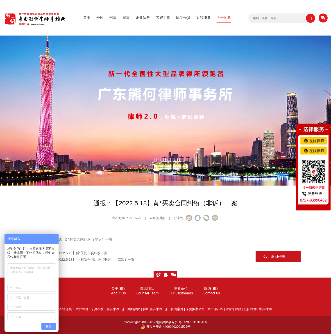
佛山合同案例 (173, 309)
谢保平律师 (233, 309)
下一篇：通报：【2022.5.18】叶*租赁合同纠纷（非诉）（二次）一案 (82, 259)
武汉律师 (82, 309)
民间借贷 (183, 18)
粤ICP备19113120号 (193, 322)
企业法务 (143, 18)
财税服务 (203, 18)
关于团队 (224, 18)
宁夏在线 (97, 309)
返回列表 (278, 256)
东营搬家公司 (195, 309)
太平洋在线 (215, 309)
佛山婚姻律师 (130, 309)
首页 (87, 18)
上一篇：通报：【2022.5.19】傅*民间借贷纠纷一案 (69, 253)
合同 (100, 18)
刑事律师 (112, 309)
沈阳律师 (250, 309)
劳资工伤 (163, 18)
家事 (126, 18)
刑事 (113, 18)
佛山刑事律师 (152, 309)
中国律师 (265, 309)
